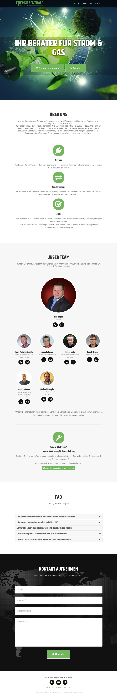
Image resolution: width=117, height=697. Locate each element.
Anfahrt (48, 687)
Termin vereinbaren (47, 68)
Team (84, 6)
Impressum (59, 687)
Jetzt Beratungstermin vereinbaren (58, 468)
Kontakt (98, 6)
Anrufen (76, 68)
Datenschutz (67, 687)
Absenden (58, 654)
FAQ (91, 6)
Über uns (76, 6)
